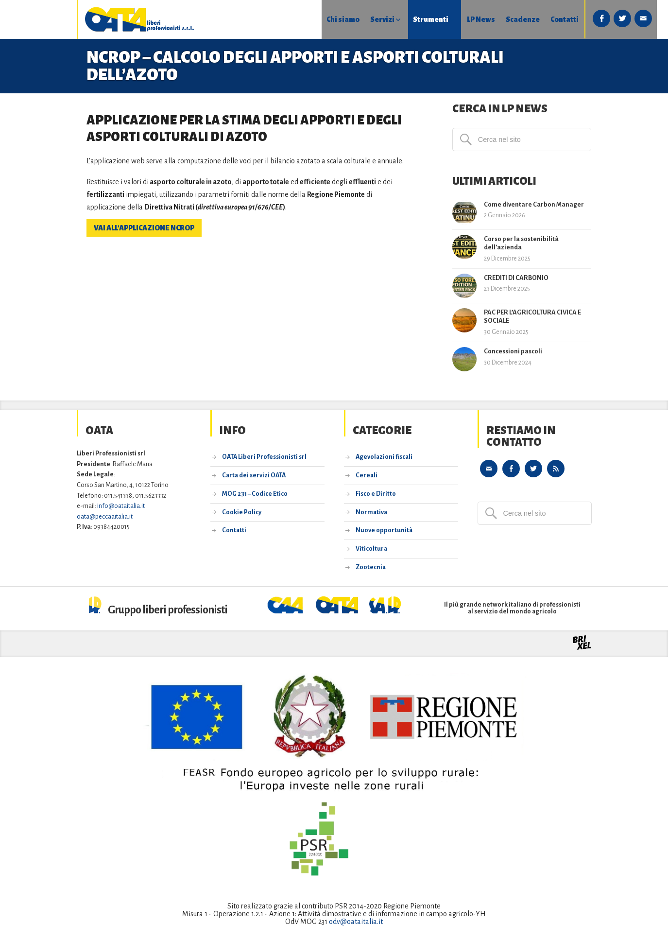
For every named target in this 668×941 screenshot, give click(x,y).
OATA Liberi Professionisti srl (264, 456)
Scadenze (465, 19)
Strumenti (372, 19)
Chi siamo (283, 19)
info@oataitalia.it (121, 505)
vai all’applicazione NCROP (144, 228)
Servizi (323, 19)
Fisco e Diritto (376, 493)
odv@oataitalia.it (356, 921)
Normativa (371, 512)
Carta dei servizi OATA (254, 475)
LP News (423, 19)
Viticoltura (371, 548)
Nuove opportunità (384, 530)
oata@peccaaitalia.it (105, 516)
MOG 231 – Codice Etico (255, 493)
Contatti (508, 19)
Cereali (366, 475)
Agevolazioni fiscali (384, 456)
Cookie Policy (241, 512)
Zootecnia (371, 567)
